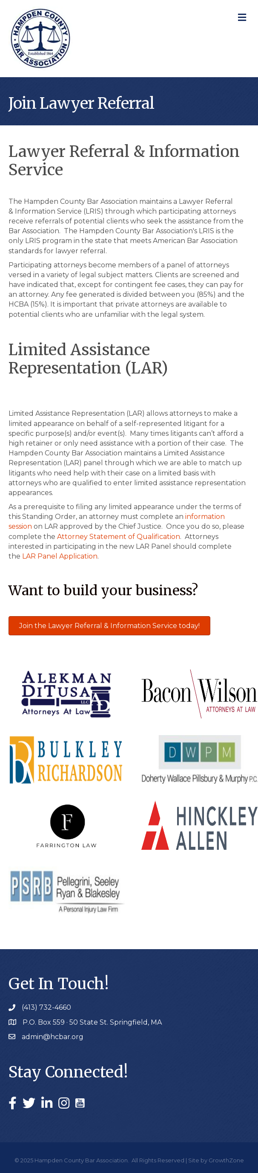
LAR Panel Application (59, 556)
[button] (109, 625)
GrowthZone (226, 1160)
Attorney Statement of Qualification (118, 537)
